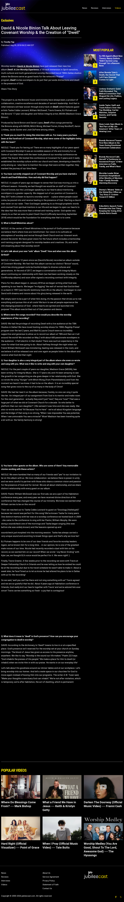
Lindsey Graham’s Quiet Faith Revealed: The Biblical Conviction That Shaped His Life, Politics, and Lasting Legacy (110, 94)
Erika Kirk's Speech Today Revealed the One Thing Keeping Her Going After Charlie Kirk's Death (111, 209)
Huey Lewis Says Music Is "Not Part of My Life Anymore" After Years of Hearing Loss (111, 128)
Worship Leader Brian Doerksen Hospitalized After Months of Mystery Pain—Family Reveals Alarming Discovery (110, 178)
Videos (118, 8)
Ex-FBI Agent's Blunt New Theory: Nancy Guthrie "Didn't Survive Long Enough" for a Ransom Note (110, 61)
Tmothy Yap (9, 42)
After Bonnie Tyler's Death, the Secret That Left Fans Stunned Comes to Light (109, 76)
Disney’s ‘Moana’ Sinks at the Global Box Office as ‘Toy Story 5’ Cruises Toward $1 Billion (110, 193)
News (84, 8)
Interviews (106, 8)
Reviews (94, 8)
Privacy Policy (49, 881)
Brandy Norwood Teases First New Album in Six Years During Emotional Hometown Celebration (110, 144)
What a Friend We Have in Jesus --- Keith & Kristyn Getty (59, 806)
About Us (46, 873)
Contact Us (47, 888)
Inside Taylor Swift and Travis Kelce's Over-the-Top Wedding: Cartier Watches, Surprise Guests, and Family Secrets (110, 111)
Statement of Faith (51, 884)
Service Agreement (51, 877)
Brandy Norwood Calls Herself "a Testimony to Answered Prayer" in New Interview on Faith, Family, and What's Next (110, 162)
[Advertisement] (103, 36)
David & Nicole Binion (28, 66)
